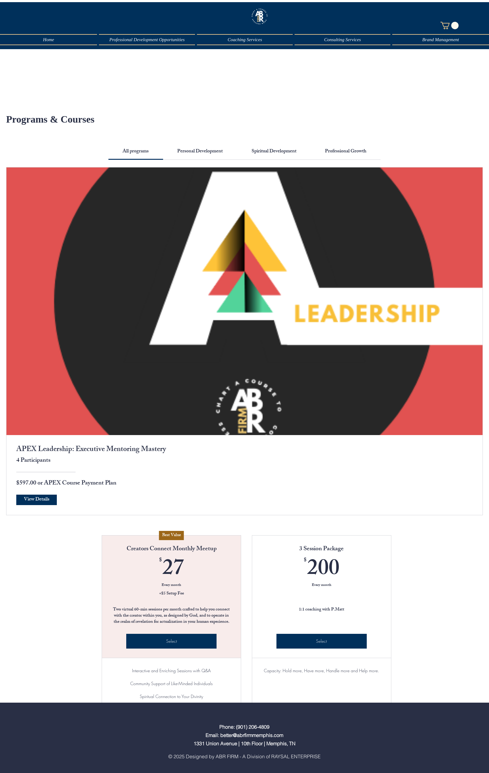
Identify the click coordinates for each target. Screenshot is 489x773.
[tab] (135, 152)
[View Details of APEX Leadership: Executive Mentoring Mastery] (36, 500)
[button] (449, 25)
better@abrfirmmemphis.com (251, 735)
